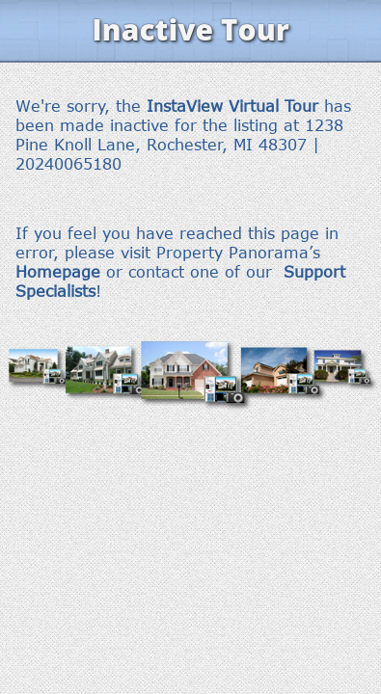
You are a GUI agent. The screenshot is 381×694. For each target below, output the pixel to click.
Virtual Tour (273, 106)
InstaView (185, 106)
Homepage (57, 271)
